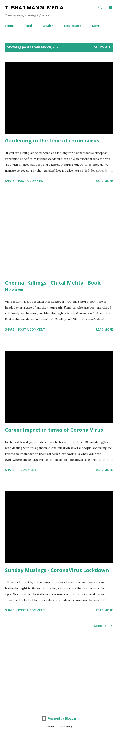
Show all (102, 47)
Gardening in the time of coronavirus (52, 140)
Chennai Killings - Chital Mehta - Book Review (53, 286)
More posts (103, 626)
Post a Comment (31, 181)
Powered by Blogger (59, 718)
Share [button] (9, 181)
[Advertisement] (59, 231)
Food (28, 26)
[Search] (100, 7)
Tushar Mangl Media (34, 7)
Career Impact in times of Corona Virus (54, 429)
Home (9, 26)
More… (97, 26)
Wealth (48, 26)
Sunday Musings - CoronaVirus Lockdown (57, 570)
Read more (104, 181)
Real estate (72, 26)
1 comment (27, 470)
